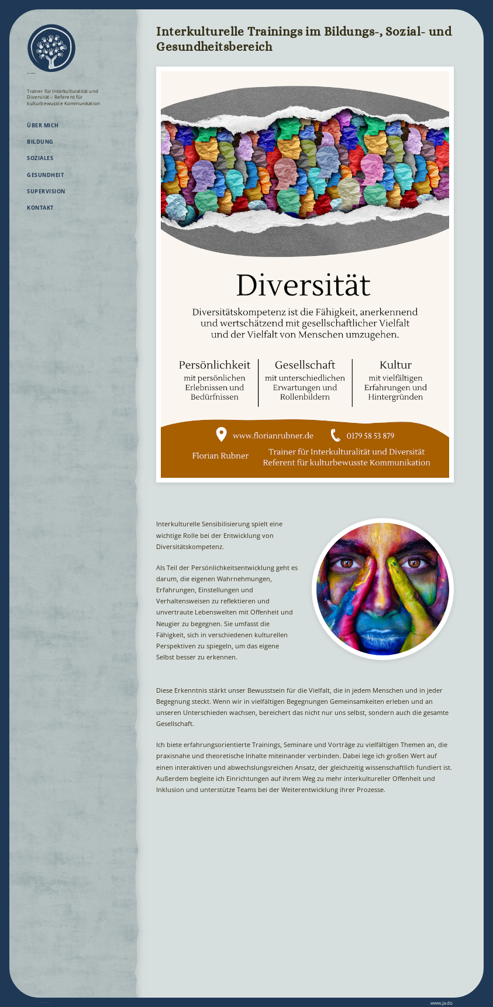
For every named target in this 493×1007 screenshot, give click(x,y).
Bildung (40, 149)
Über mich (42, 133)
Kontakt (40, 216)
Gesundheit (45, 182)
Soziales (40, 165)
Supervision (46, 199)
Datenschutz (87, 1002)
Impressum (52, 1002)
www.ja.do (433, 1002)
